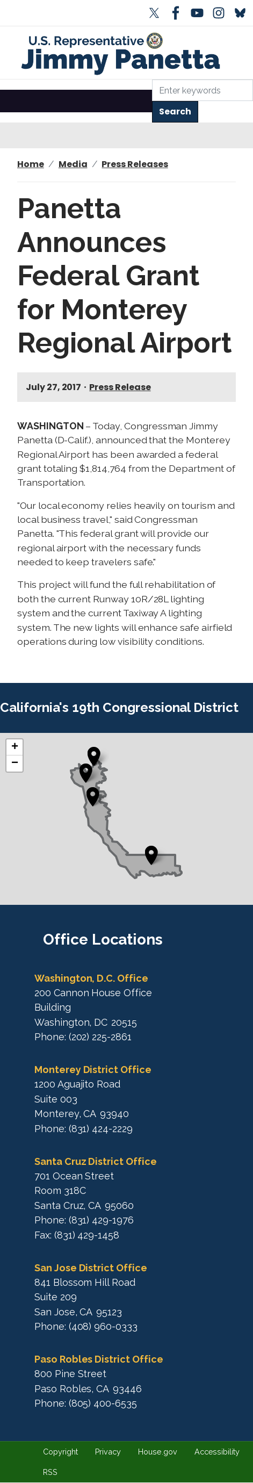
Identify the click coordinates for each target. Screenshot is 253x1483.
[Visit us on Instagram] (221, 12)
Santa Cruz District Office (95, 1161)
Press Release (119, 387)
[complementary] (126, 819)
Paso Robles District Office (98, 1359)
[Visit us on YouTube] (199, 12)
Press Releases (135, 164)
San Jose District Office (90, 1267)
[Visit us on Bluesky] (242, 12)
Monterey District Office (92, 1069)
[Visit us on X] (156, 12)
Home (30, 164)
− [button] (14, 763)
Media (73, 164)
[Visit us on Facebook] (178, 12)
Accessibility (217, 1451)
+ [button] (14, 747)
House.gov (157, 1451)
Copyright (60, 1451)
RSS (50, 1472)
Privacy (108, 1451)
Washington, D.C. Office (91, 978)
